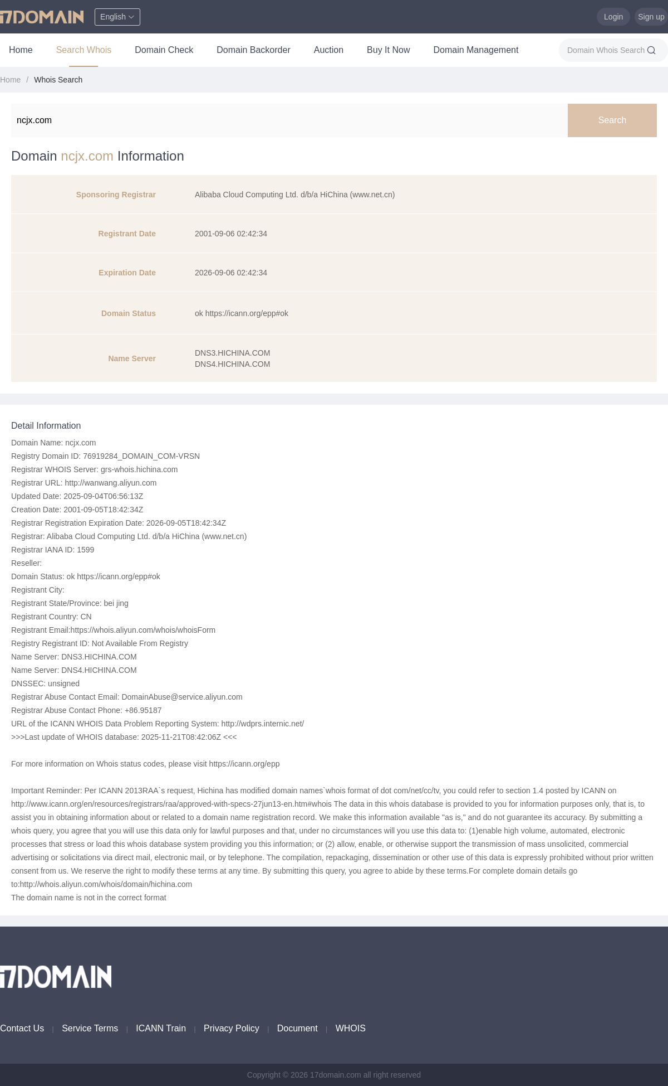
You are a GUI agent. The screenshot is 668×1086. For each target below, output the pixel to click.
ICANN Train (161, 1028)
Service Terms (90, 1028)
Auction (328, 50)
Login (613, 16)
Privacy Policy (231, 1028)
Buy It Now (388, 50)
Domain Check (164, 50)
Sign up (651, 16)
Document (297, 1028)
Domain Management (475, 50)
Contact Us (22, 1028)
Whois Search (58, 79)
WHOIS (351, 1028)
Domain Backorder (254, 50)
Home (21, 50)
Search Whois (84, 50)
